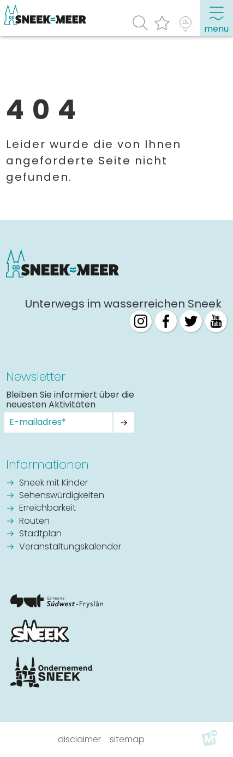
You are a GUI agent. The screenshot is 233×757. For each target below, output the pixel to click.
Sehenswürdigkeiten (61, 495)
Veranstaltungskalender (70, 547)
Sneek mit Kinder (53, 483)
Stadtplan (40, 534)
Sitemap (127, 739)
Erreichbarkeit (47, 508)
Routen (34, 521)
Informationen (47, 464)
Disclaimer (79, 739)
